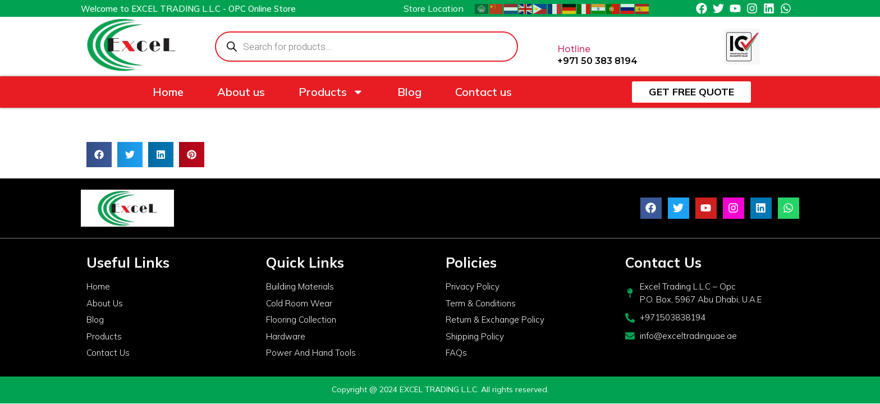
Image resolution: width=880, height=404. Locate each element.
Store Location (434, 8)
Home (168, 92)
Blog (409, 92)
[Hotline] (566, 26)
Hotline (573, 49)
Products (331, 92)
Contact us (483, 92)
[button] (99, 154)
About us (241, 92)
